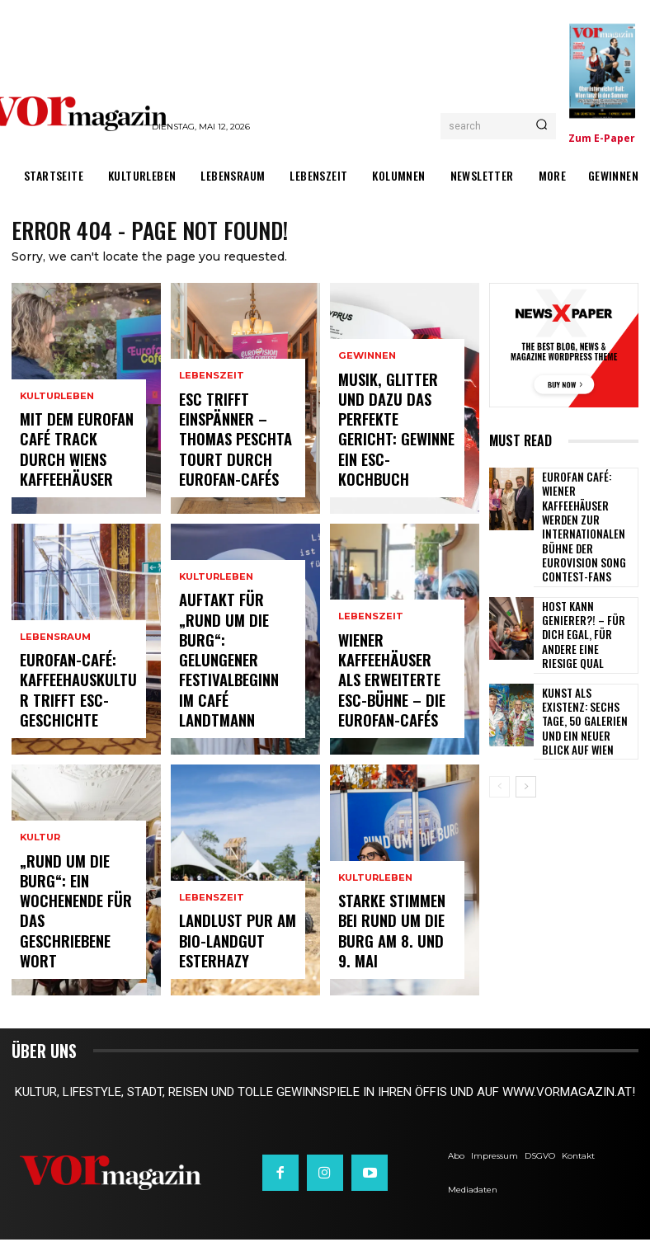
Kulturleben (57, 434)
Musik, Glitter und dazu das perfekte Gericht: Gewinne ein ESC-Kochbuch (393, 461)
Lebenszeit (211, 403)
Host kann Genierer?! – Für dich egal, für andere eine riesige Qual (586, 575)
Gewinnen (366, 419)
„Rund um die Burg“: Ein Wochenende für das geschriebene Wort (75, 943)
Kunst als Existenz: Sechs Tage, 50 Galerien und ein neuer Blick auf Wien (587, 647)
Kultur (40, 901)
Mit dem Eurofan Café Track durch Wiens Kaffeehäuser (74, 468)
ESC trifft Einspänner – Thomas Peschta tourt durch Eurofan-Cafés (237, 453)
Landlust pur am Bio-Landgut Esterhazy (225, 950)
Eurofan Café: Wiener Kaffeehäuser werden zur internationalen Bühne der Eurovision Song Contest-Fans (586, 502)
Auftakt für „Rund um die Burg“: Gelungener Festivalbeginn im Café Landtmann (231, 694)
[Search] (541, 126)
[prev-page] (499, 711)
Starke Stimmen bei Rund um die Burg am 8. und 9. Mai (394, 950)
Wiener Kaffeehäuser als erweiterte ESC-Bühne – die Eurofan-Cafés (396, 702)
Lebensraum (55, 660)
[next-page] (526, 711)
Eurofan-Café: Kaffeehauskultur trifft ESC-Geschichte (70, 702)
